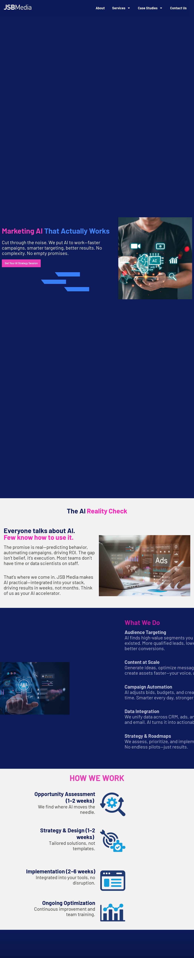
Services (121, 8)
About (100, 8)
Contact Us (178, 8)
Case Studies (150, 8)
